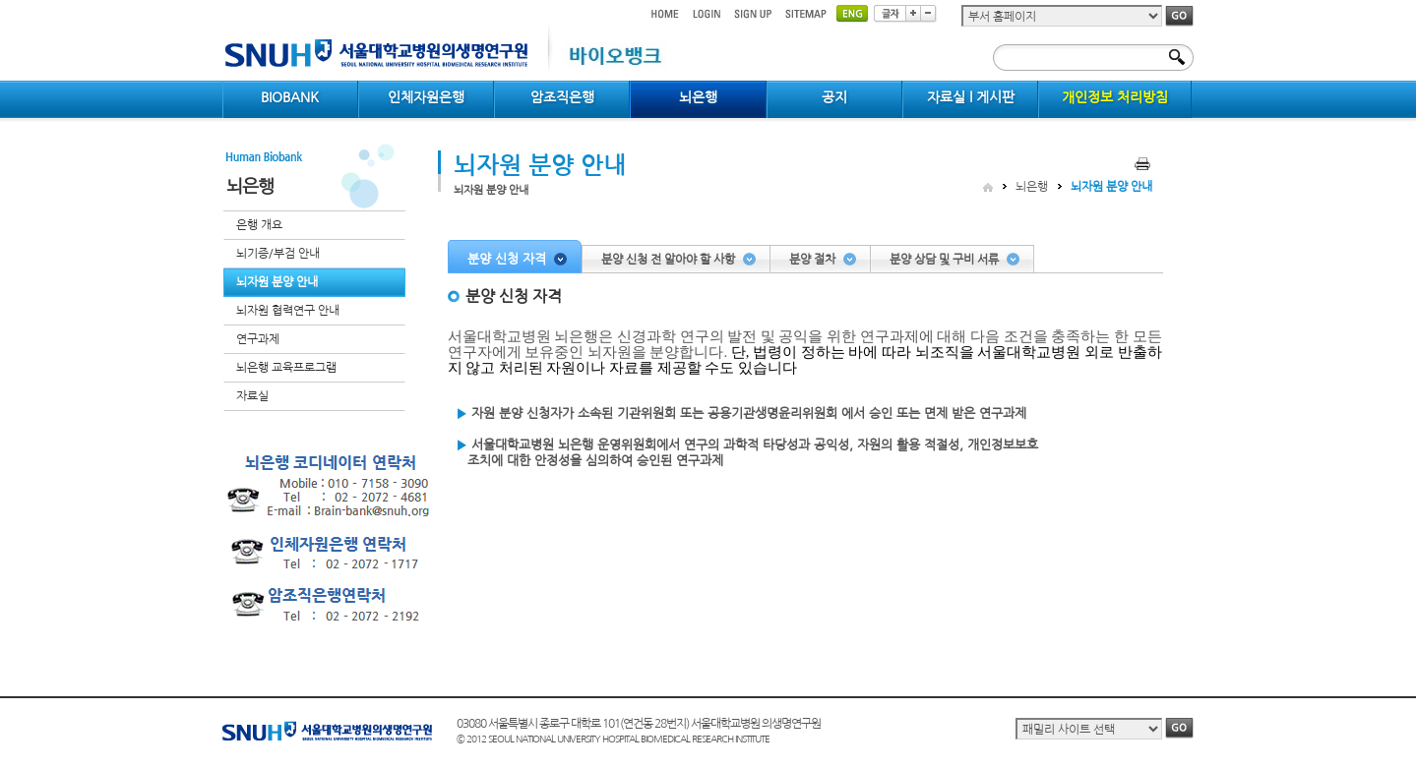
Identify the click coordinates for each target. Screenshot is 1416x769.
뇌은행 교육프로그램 (286, 368)
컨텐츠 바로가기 (222, 0)
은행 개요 (259, 225)
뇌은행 (1032, 187)
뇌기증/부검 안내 (278, 254)
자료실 (252, 396)
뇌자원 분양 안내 (277, 282)
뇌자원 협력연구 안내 (287, 311)
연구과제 (257, 339)
